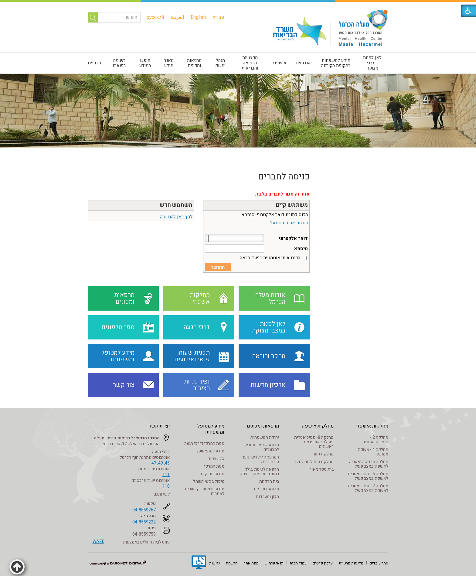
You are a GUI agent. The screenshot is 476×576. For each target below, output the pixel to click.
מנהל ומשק (220, 63)
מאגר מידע (169, 63)
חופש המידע (145, 63)
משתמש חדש (176, 205)
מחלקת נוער (323, 454)
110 (166, 486)
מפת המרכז (214, 466)
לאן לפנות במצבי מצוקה (372, 62)
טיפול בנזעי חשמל (208, 481)
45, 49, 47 (160, 463)
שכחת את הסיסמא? (289, 223)
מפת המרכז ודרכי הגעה (204, 443)
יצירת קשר (159, 426)
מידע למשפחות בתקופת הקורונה (336, 63)
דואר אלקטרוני (293, 238)
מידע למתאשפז (210, 451)
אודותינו (303, 63)
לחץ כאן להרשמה (176, 216)
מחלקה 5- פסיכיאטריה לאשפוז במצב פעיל (368, 463)
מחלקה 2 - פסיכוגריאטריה (375, 439)
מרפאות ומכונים (194, 63)
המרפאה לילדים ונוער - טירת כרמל (259, 459)
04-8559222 (144, 522)
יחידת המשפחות (264, 437)
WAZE (98, 541)
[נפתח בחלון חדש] (199, 563)
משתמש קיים (292, 205)
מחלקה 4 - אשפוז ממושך (372, 451)
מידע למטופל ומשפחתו (210, 429)
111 (166, 475)
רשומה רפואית (119, 63)
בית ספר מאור (321, 469)
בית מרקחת (269, 481)
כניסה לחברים (284, 176)
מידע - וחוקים (212, 474)
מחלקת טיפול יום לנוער (314, 461)
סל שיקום (216, 458)
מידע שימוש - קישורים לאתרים (204, 491)
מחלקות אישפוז (372, 426)
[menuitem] (218, 17)
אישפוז (280, 63)
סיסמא (301, 248)
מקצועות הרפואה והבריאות (250, 62)
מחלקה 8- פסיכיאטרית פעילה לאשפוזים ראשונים (314, 442)
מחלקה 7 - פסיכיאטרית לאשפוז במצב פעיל (368, 488)
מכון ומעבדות (267, 496)
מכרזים (94, 63)
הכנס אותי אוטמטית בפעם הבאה (270, 257)
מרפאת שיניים (266, 489)
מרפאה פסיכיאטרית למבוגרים (261, 447)
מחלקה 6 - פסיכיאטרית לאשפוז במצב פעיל (368, 476)
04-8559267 (144, 510)
